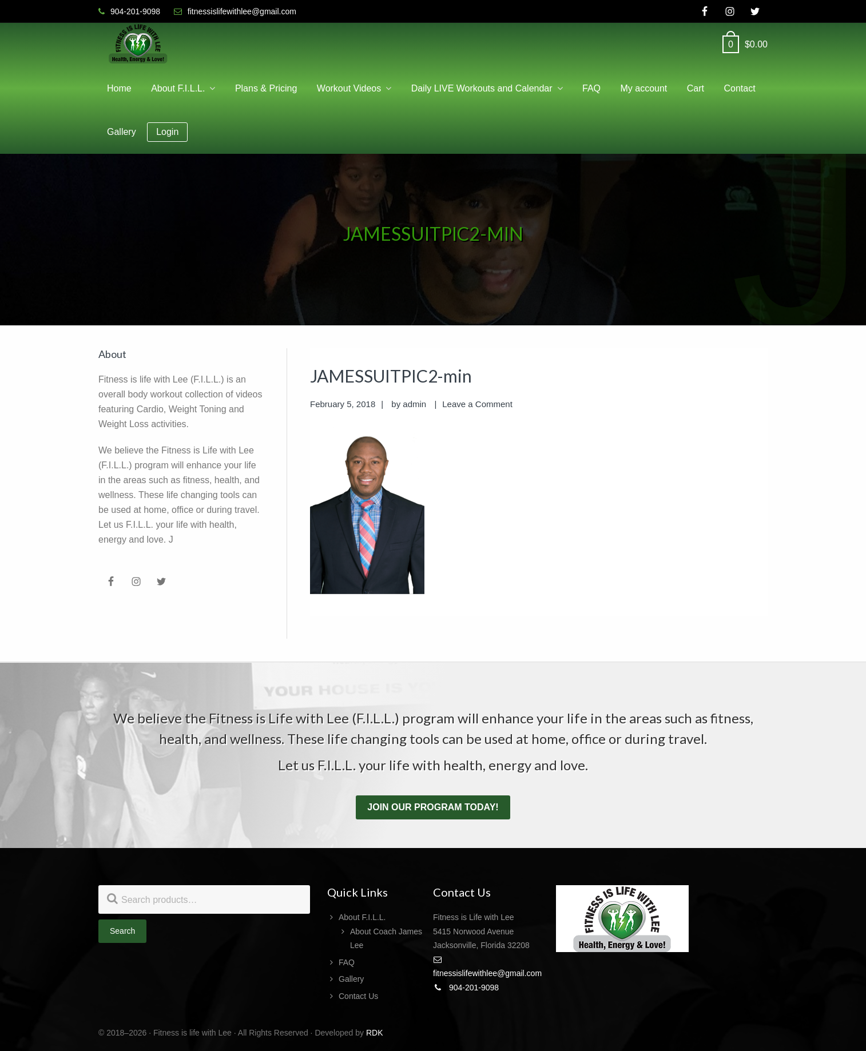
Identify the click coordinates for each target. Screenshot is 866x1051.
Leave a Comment (477, 404)
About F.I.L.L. (362, 917)
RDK (374, 1032)
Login (167, 132)
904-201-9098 (466, 987)
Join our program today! (432, 807)
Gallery (351, 979)
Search (122, 930)
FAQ (347, 962)
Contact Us (358, 996)
